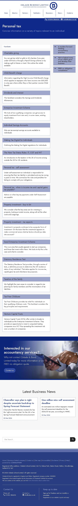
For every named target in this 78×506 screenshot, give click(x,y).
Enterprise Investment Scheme (17, 107)
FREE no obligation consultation (65, 69)
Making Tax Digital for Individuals (18, 140)
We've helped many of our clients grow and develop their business (65, 60)
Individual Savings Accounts (16, 125)
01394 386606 (53, 19)
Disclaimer (55, 460)
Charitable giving (11, 53)
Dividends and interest (13, 92)
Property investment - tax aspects (18, 222)
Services (25, 13)
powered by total (12, 463)
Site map (38, 460)
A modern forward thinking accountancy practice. (65, 49)
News (60, 13)
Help (67, 460)
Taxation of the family (13, 279)
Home (6, 13)
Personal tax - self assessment (16, 167)
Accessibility (46, 460)
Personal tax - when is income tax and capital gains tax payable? (26, 188)
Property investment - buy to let (17, 204)
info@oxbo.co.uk (70, 19)
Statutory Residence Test (14, 259)
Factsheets (37, 13)
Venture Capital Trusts (13, 314)
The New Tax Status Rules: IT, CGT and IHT (23, 152)
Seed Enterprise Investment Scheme (19, 241)
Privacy (62, 460)
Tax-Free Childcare (12, 296)
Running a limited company (16, 460)
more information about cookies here (38, 480)
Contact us (70, 13)
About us (14, 13)
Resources (49, 13)
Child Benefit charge (13, 73)
